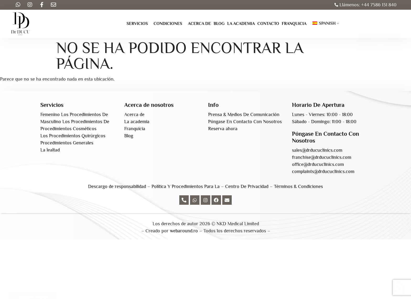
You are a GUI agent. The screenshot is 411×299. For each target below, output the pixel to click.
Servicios (137, 23)
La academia (241, 23)
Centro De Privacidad (246, 186)
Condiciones (168, 23)
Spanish (324, 23)
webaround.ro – (186, 230)
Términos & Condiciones (298, 186)
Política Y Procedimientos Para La (186, 186)
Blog (219, 23)
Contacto (268, 23)
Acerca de (199, 23)
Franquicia (294, 23)
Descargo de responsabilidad (117, 186)
